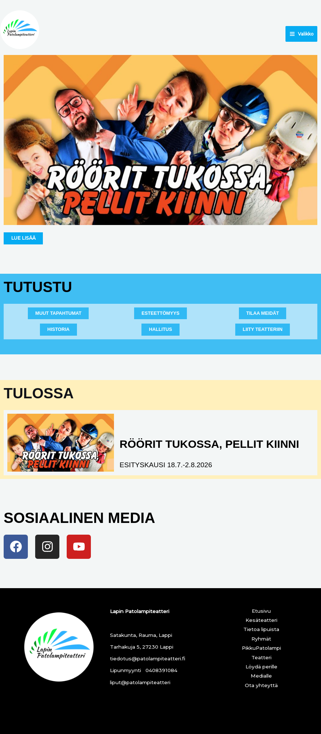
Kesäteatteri (261, 620)
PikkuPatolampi (261, 648)
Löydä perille (261, 667)
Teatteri (261, 657)
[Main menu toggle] (301, 34)
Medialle (261, 676)
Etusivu (261, 611)
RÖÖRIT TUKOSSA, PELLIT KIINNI (209, 444)
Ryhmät (261, 639)
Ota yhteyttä (261, 685)
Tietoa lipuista (261, 629)
